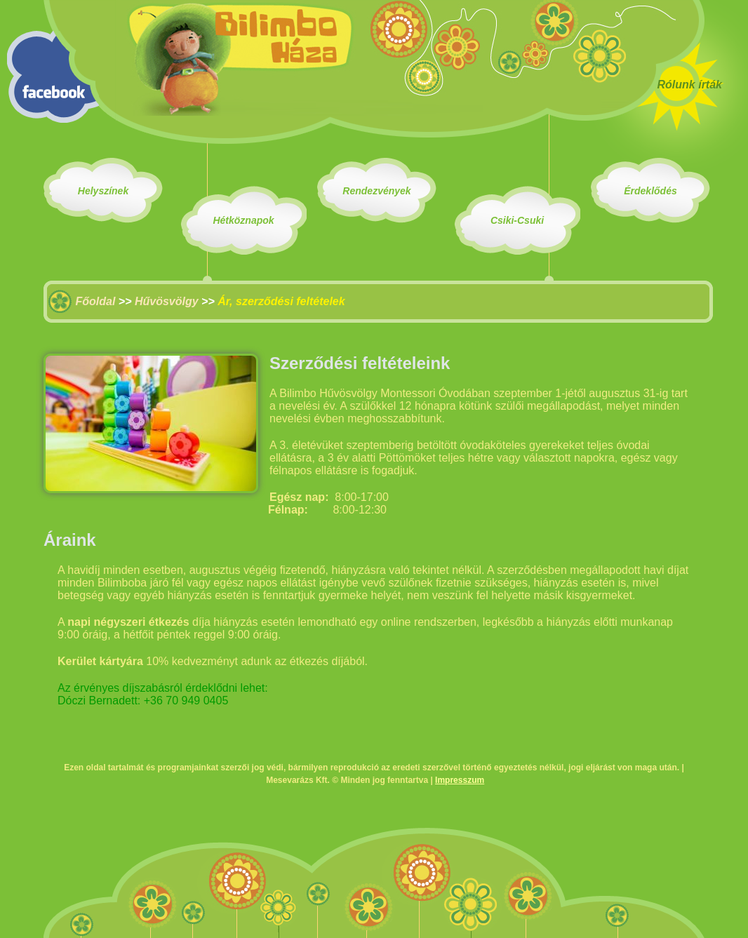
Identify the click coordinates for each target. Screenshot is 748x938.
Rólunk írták (689, 85)
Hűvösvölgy (167, 301)
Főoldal (95, 301)
